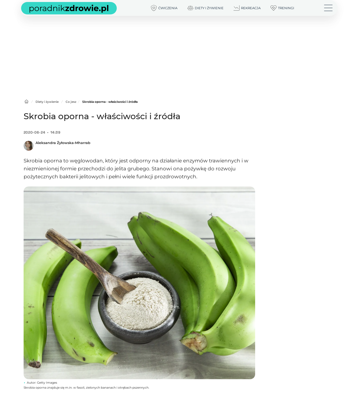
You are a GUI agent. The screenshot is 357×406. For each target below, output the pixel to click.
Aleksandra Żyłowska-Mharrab (63, 143)
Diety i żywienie (47, 102)
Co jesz (71, 102)
